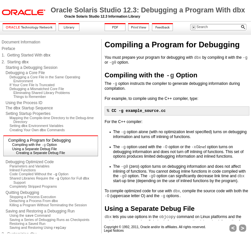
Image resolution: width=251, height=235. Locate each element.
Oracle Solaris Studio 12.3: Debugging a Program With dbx (148, 10)
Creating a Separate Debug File (40, 153)
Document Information (21, 42)
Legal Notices (114, 230)
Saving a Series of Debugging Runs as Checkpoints (49, 220)
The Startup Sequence (29, 108)
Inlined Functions (22, 170)
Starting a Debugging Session (32, 67)
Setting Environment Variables (36, 126)
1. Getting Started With (26, 55)
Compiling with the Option (34, 145)
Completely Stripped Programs (33, 186)
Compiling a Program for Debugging (39, 140)
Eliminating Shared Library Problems (41, 93)
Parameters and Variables (29, 166)
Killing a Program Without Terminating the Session (48, 205)
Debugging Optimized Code (30, 162)
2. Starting (15, 62)
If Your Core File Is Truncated (32, 85)
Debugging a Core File (25, 72)
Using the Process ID (24, 103)
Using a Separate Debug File (34, 149)
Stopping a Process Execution (32, 197)
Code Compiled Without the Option (38, 174)
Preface (8, 48)
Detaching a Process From (33, 201)
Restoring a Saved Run (27, 224)
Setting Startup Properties (28, 113)
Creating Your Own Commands (37, 130)
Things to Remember (29, 97)
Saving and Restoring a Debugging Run (40, 211)
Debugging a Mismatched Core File (36, 89)
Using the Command (30, 215)
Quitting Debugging (22, 192)
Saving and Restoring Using (37, 227)
